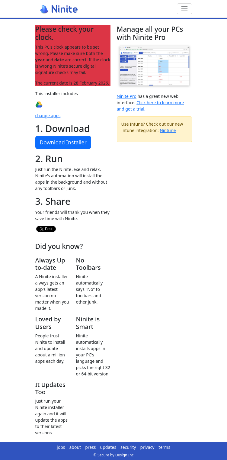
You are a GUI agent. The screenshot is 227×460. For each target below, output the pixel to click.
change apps (48, 115)
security (128, 447)
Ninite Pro (127, 96)
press (90, 447)
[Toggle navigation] (184, 8)
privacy (147, 447)
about (75, 447)
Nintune (168, 130)
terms (164, 447)
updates (108, 447)
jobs (61, 447)
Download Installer (63, 142)
